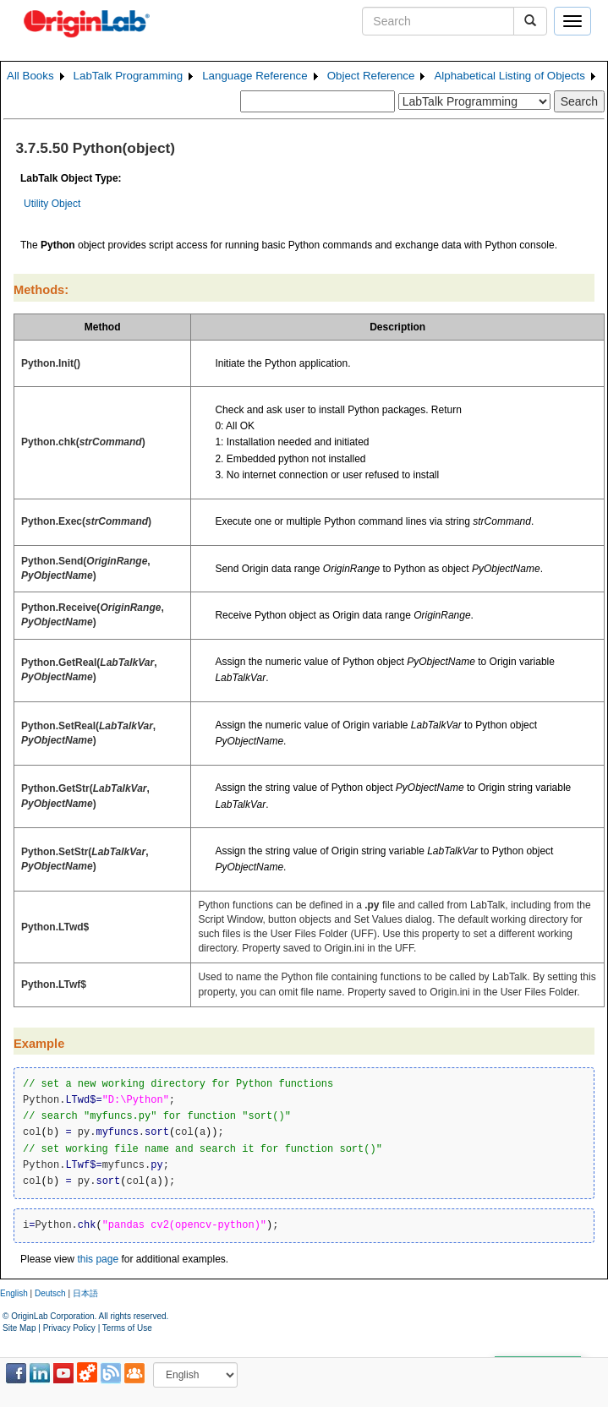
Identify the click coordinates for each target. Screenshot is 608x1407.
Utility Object (52, 204)
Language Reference (255, 75)
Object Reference (371, 75)
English (14, 1293)
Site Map (19, 1328)
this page (97, 1259)
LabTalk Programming (128, 75)
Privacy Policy (69, 1328)
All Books (30, 75)
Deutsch (50, 1293)
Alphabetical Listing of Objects (509, 75)
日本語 (85, 1293)
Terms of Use (127, 1328)
